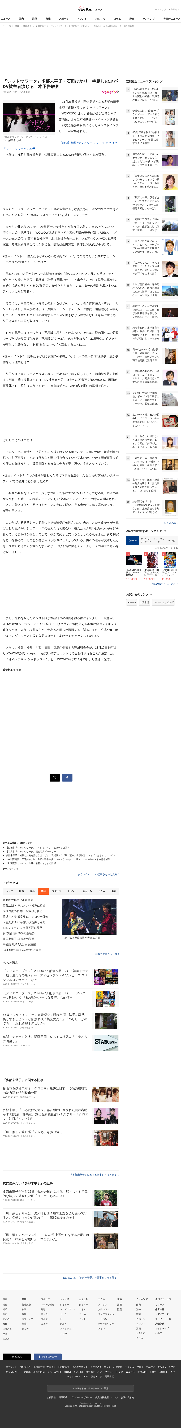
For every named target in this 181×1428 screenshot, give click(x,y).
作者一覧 (159, 1309)
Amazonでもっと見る (163, 584)
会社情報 (51, 1397)
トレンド (82, 18)
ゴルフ (44, 1319)
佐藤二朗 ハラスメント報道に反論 (24, 905)
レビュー (64, 1304)
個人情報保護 (102, 1397)
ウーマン (109, 1372)
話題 (119, 1309)
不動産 (152, 1372)
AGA (85, 1376)
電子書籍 (109, 1376)
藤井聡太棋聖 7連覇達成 (18, 900)
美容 (172, 1372)
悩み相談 (78, 1372)
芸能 (48, 18)
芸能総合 (26, 1304)
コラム (117, 18)
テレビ (171, 540)
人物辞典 (159, 1323)
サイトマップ (162, 1328)
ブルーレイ (132, 540)
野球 (43, 1309)
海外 (34, 18)
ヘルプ (158, 1333)
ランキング (149, 18)
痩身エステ (96, 1376)
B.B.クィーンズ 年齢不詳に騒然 (22, 927)
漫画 (131, 18)
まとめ (6, 1319)
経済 (5, 1309)
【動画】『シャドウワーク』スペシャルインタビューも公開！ (38, 847)
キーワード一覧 (163, 1319)
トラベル (102, 1319)
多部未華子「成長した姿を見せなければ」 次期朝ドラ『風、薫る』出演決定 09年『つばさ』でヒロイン (60, 855)
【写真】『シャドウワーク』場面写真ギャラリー (31, 851)
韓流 (24, 1323)
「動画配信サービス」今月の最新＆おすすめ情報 (32, 863)
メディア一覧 (162, 1314)
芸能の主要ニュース (107, 954)
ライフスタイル (106, 1314)
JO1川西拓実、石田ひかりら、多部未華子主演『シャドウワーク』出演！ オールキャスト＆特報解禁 (58, 859)
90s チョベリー (106, 1323)
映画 (24, 1309)
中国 (5, 1334)
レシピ (119, 1372)
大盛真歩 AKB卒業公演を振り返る (24, 922)
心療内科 (117, 1367)
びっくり (83, 1304)
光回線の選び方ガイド (44, 1367)
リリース (159, 1304)
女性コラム (103, 1309)
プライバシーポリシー (81, 1397)
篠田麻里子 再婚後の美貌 (18, 938)
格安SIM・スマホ (166, 1367)
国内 (21, 18)
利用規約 (62, 1397)
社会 (5, 1304)
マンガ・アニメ (68, 1309)
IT (61, 1319)
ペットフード (74, 1376)
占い (99, 1372)
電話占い (150, 1367)
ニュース (5, 18)
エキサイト (174, 9)
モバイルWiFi (54, 1372)
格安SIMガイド (13, 1372)
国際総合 (7, 1329)
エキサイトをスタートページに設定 (90, 1388)
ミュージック (158, 540)
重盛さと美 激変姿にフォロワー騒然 (25, 916)
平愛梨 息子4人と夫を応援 (19, 944)
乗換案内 (141, 1372)
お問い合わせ (127, 1397)
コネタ (82, 1309)
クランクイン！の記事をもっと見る (98, 874)
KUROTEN (25, 1367)
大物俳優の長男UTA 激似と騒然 (22, 911)
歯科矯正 (163, 1372)
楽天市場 (144, 602)
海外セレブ (27, 1319)
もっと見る (171, 522)
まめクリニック (80, 1367)
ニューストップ (158, 9)
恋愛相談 (90, 1372)
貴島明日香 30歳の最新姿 (19, 933)
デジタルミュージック (145, 540)
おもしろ (100, 18)
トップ (9, 891)
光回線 (27, 1372)
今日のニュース (171, 18)
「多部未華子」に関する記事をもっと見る (94, 1174)
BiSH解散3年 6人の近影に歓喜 (22, 949)
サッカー (45, 1314)
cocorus (67, 1372)
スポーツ (64, 18)
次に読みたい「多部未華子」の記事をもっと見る (91, 1277)
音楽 (24, 1314)
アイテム (129, 1367)
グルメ (63, 1323)
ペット (82, 1319)
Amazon (131, 602)
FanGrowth (63, 1367)
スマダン (102, 1304)
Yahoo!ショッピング (163, 602)
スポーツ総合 (47, 1304)
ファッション (67, 1328)
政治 (5, 1314)
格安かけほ (39, 1372)
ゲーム (63, 1314)
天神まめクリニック (100, 1367)
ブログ (140, 1367)
